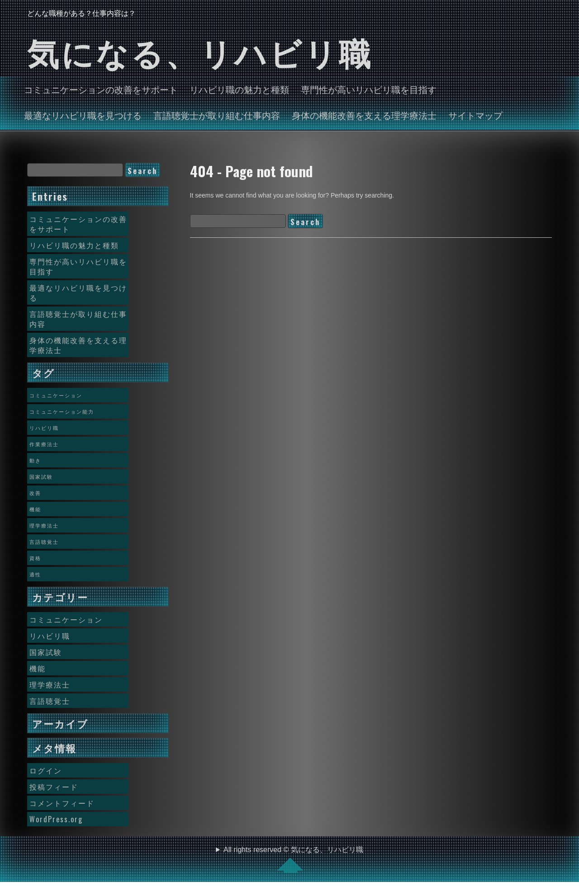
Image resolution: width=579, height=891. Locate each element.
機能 (37, 668)
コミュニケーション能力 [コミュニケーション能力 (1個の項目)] (61, 411)
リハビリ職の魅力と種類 (239, 89)
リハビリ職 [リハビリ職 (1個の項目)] (44, 427)
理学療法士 (49, 684)
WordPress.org (56, 819)
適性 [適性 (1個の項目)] (35, 574)
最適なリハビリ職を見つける (83, 115)
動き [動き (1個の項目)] (35, 460)
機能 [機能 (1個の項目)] (35, 509)
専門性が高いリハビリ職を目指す (369, 89)
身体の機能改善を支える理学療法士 (364, 115)
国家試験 (45, 651)
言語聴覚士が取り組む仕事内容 (216, 115)
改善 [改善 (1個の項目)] (35, 492)
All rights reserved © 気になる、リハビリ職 (293, 859)
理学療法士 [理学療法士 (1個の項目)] (44, 525)
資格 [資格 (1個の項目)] (35, 557)
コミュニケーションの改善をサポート (101, 89)
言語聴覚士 (49, 700)
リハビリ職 (49, 635)
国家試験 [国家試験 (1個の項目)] (41, 476)
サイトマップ (475, 115)
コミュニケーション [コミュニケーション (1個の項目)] (55, 395)
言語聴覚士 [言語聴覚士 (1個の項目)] (44, 541)
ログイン (45, 770)
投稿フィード (53, 786)
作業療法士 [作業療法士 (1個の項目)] (44, 444)
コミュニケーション (66, 619)
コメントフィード (62, 802)
